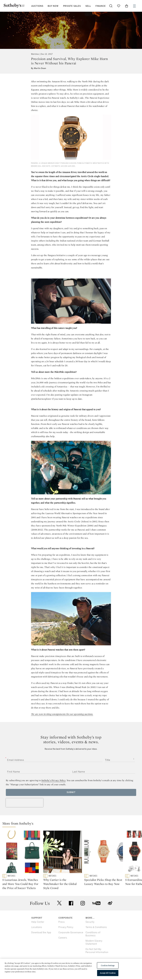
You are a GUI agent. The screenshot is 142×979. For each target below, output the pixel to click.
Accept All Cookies (107, 973)
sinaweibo (110, 915)
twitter (59, 915)
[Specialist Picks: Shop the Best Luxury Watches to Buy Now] (103, 852)
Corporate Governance (70, 945)
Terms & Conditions (96, 939)
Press (61, 934)
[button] (72, 824)
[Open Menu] (134, 6)
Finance (100, 6)
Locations (36, 939)
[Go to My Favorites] (118, 6)
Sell (88, 6)
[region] (71, 969)
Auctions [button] (37, 6)
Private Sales (72, 6)
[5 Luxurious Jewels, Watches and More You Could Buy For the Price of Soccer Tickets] (21, 852)
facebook (71, 915)
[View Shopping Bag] (126, 6)
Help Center (37, 934)
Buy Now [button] (53, 6)
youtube (96, 915)
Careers (62, 950)
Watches (35, 54)
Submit (71, 792)
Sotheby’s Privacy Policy (53, 780)
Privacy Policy (65, 939)
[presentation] (24, 802)
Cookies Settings (107, 965)
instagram (82, 915)
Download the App (41, 945)
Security (90, 934)
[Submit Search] (110, 5)
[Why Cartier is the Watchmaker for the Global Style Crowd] (62, 852)
